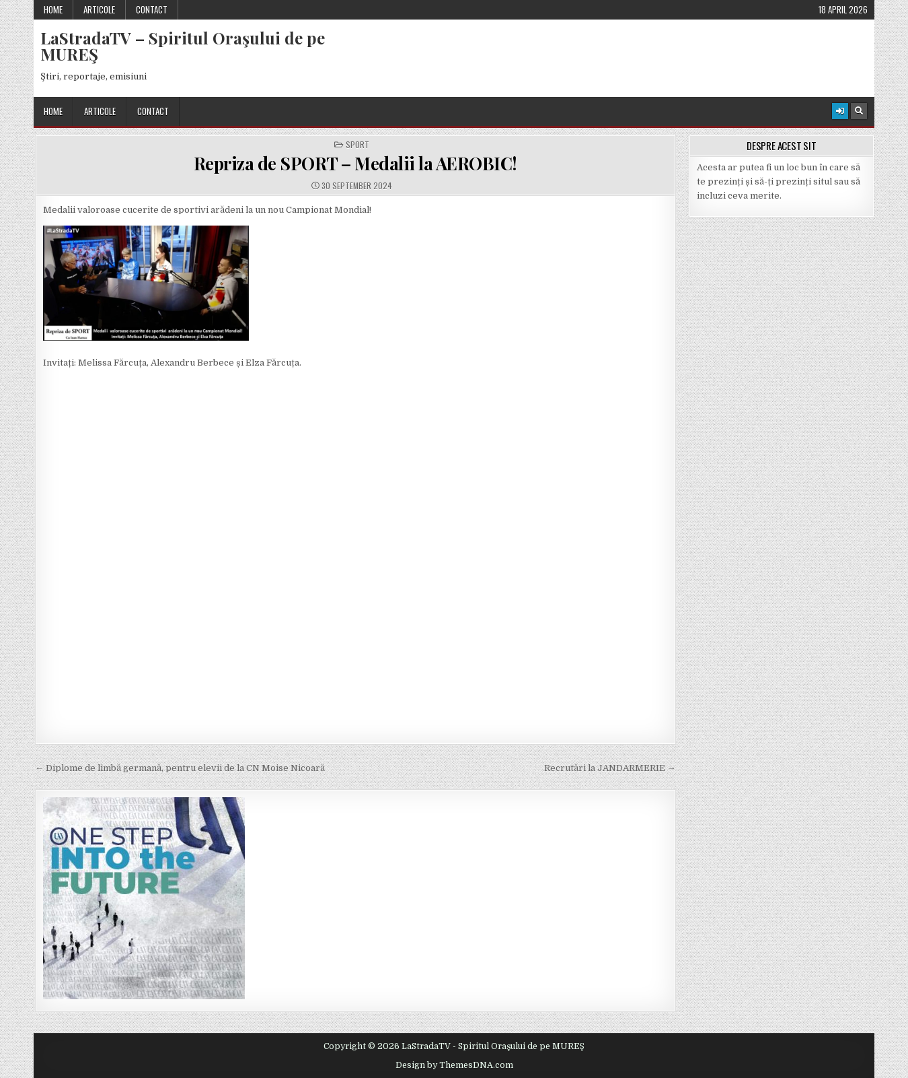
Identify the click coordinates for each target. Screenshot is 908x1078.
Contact (151, 9)
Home (53, 9)
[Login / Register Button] (840, 111)
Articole (99, 9)
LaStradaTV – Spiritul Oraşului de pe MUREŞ (182, 46)
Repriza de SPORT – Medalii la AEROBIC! (355, 163)
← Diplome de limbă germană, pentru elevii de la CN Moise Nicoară (180, 768)
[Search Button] (859, 111)
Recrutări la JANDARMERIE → (610, 768)
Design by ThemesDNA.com (454, 1065)
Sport (357, 145)
